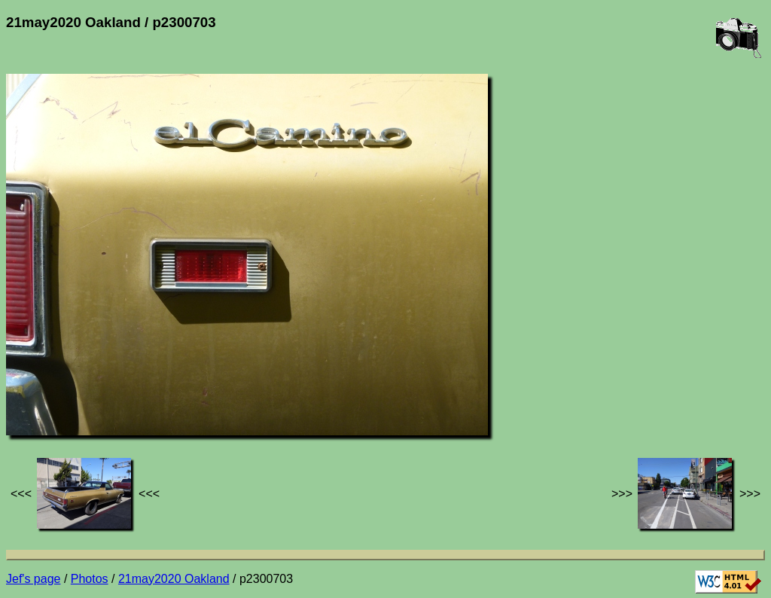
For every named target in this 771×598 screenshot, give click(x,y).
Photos (89, 578)
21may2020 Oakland (174, 578)
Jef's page (33, 578)
